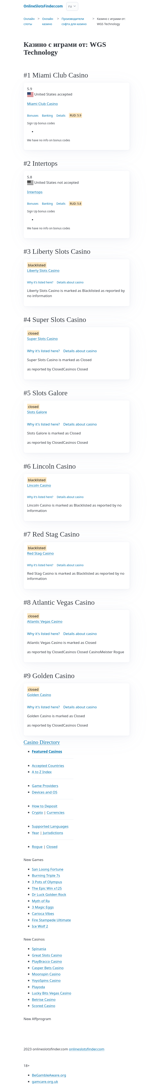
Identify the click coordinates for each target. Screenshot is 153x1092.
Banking (47, 115)
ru (70, 6)
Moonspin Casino (46, 974)
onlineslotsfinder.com (86, 1049)
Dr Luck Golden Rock (49, 894)
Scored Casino (43, 1005)
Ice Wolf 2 (40, 926)
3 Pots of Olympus (47, 881)
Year (35, 832)
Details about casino (70, 282)
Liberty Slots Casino (43, 270)
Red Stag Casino (40, 553)
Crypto (37, 812)
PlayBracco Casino (47, 961)
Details (60, 115)
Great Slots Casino (47, 955)
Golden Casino (39, 694)
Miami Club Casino (42, 103)
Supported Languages (50, 826)
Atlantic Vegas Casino (44, 621)
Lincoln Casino (39, 485)
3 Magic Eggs (43, 907)
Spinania (39, 948)
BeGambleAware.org (49, 1075)
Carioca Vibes (43, 913)
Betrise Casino (44, 999)
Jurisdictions (53, 832)
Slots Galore (37, 412)
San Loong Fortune (48, 869)
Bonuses (33, 115)
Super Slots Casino (42, 338)
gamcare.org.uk (45, 1081)
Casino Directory (42, 742)
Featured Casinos (47, 751)
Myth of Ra (41, 901)
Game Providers (45, 785)
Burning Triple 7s (46, 875)
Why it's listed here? (40, 282)
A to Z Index (42, 771)
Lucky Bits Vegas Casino (51, 993)
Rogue (37, 846)
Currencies (55, 812)
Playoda (38, 986)
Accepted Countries (48, 765)
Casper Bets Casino (48, 967)
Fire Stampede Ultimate (51, 920)
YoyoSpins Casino (46, 980)
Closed (52, 846)
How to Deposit (45, 806)
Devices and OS (45, 792)
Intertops (35, 192)
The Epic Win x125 (47, 888)
